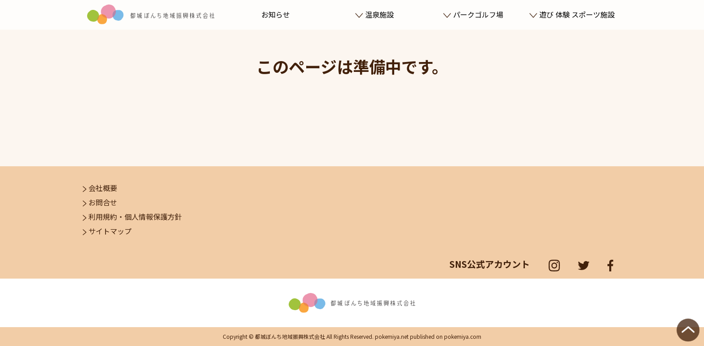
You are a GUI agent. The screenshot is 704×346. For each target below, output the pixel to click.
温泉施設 (374, 14)
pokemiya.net (392, 336)
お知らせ (275, 14)
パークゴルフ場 (473, 14)
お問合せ (100, 202)
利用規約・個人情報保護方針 (132, 216)
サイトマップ (107, 231)
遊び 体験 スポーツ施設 (571, 14)
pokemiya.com (462, 336)
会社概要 (100, 187)
